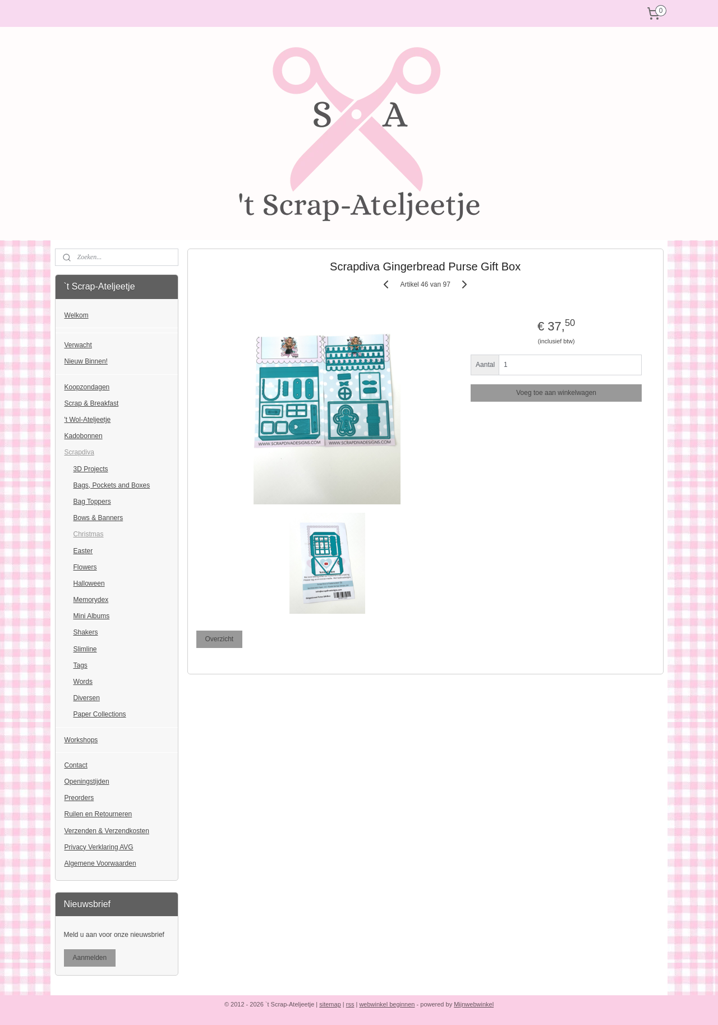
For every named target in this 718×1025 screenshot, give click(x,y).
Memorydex (91, 600)
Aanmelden (90, 958)
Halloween (89, 583)
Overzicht (219, 639)
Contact (76, 765)
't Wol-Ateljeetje (88, 420)
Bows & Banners (98, 518)
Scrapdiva (79, 452)
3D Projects (90, 469)
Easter (83, 551)
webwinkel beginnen (387, 1004)
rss (350, 1004)
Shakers (85, 632)
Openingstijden (87, 781)
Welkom (77, 315)
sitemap (330, 1004)
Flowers (85, 567)
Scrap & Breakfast (92, 403)
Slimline (85, 649)
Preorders (79, 798)
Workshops (81, 740)
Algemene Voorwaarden (100, 863)
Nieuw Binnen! (86, 361)
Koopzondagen (87, 387)
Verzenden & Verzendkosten (107, 831)
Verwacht (78, 345)
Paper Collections (99, 714)
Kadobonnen (84, 436)
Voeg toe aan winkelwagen (556, 393)
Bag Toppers (92, 501)
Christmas (88, 534)
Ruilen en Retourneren (98, 814)
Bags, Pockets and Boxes (111, 485)
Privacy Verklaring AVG (99, 847)
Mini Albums (91, 616)
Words (83, 682)
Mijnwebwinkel (474, 1004)
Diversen (86, 698)
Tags (80, 665)
